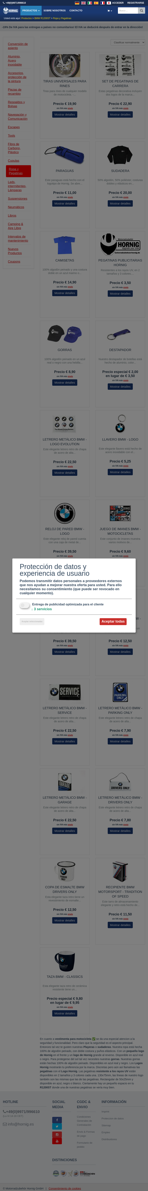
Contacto (75, 10)
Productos (31, 10)
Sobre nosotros (55, 10)
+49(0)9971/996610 (16, 3)
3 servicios (41, 609)
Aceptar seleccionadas (32, 622)
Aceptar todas (113, 622)
